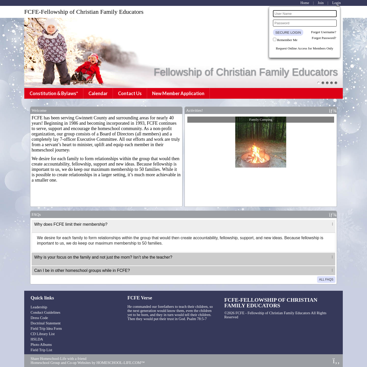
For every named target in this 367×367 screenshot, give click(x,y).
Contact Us (130, 93)
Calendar (98, 93)
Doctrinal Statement (46, 323)
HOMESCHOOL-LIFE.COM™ (120, 363)
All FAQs (326, 279)
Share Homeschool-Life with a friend (58, 359)
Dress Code (39, 318)
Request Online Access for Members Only (304, 48)
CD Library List (43, 334)
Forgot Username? (323, 32)
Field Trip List (41, 350)
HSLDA (37, 339)
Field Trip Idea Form (46, 328)
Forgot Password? (324, 38)
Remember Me (287, 40)
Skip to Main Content (259, 317)
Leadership (39, 307)
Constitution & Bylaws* (54, 93)
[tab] (183, 226)
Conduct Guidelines (45, 312)
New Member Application (178, 93)
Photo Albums (41, 345)
